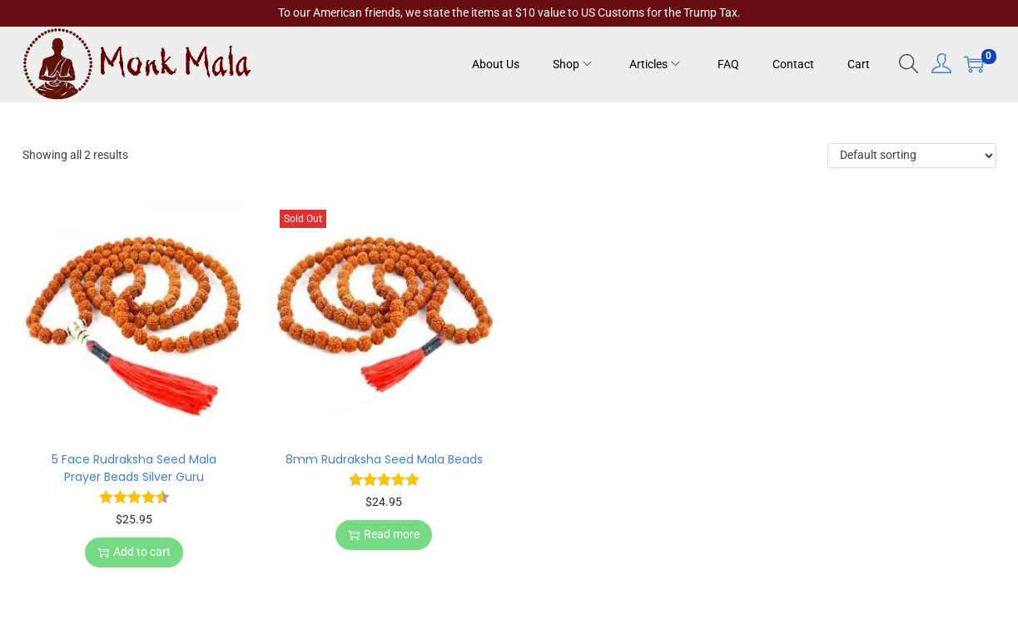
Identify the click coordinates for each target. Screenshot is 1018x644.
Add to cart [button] (134, 551)
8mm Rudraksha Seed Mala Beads (384, 459)
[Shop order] (912, 155)
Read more (384, 534)
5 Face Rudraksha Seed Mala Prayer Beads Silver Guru (134, 468)
